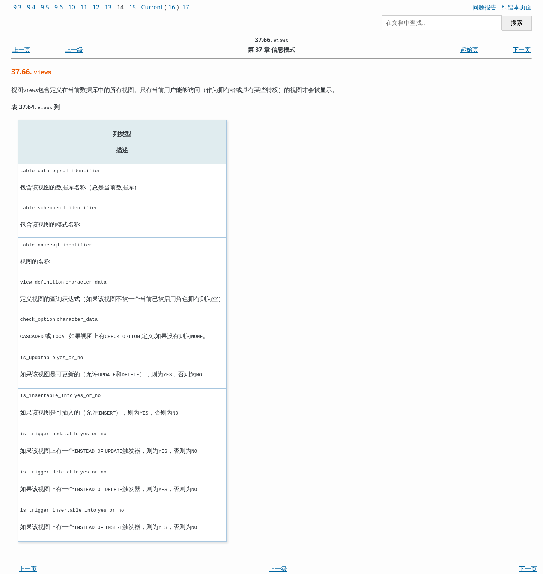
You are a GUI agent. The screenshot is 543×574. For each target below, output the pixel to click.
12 (96, 7)
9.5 (45, 7)
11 (83, 7)
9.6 (58, 7)
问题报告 (484, 7)
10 (71, 7)
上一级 (74, 49)
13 (108, 7)
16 (171, 7)
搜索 (517, 23)
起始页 (469, 49)
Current (151, 7)
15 (132, 7)
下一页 (522, 49)
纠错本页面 (517, 7)
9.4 (31, 7)
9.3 (17, 7)
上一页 (21, 49)
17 (185, 7)
